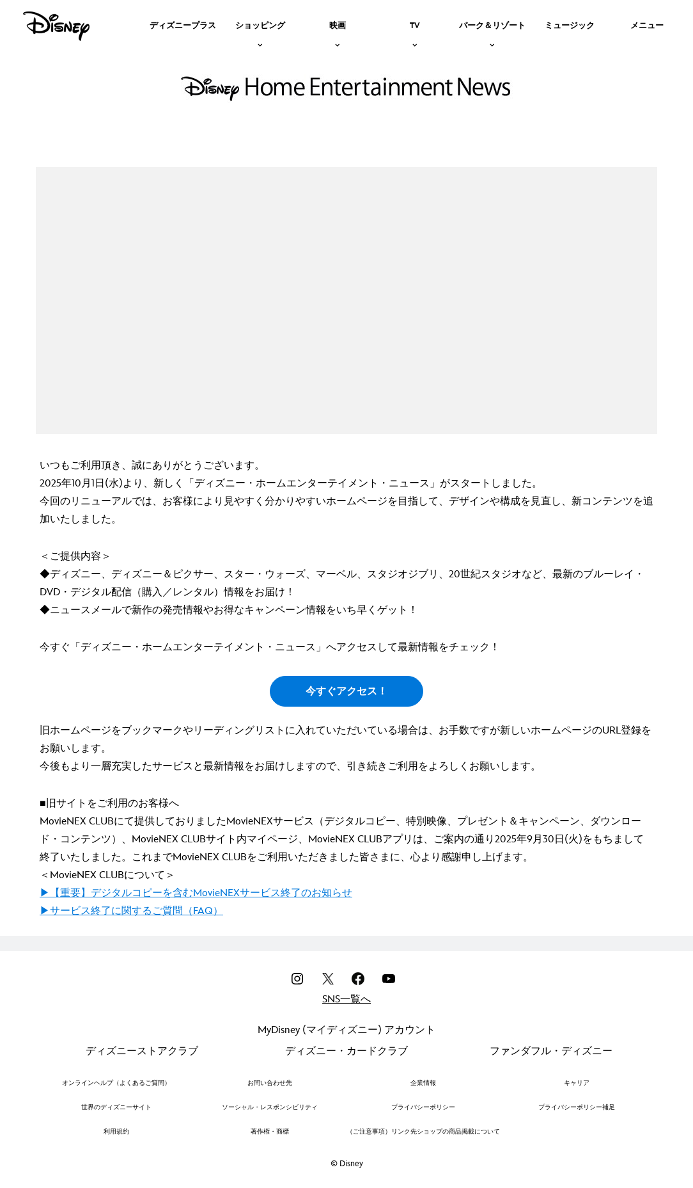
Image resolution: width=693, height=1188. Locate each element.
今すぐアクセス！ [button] (346, 692)
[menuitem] (183, 24)
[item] (260, 24)
